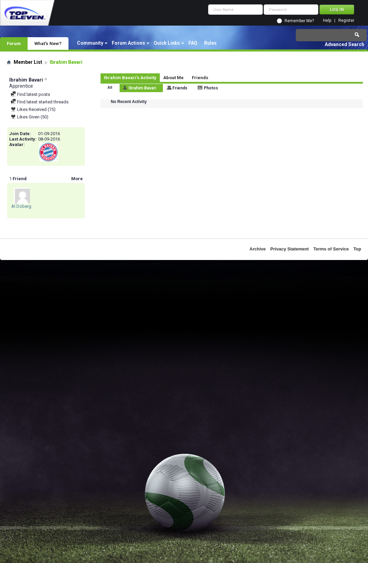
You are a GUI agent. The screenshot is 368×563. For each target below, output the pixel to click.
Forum (14, 43)
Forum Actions (128, 43)
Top (357, 248)
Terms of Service (331, 248)
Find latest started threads (39, 101)
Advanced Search (344, 44)
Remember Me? (299, 20)
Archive (257, 248)
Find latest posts (30, 94)
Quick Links (167, 43)
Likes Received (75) (33, 109)
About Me (173, 77)
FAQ (192, 43)
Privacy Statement (289, 248)
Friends (200, 77)
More (77, 178)
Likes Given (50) (29, 116)
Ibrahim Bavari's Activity (130, 77)
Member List (28, 62)
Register (346, 21)
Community (90, 43)
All (110, 87)
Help (327, 21)
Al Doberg (21, 206)
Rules (210, 43)
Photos (211, 88)
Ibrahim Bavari (142, 88)
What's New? (48, 43)
